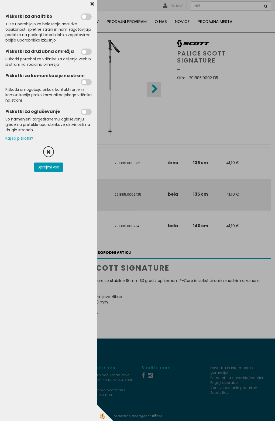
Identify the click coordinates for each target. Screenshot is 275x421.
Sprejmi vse (48, 167)
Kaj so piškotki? (19, 138)
